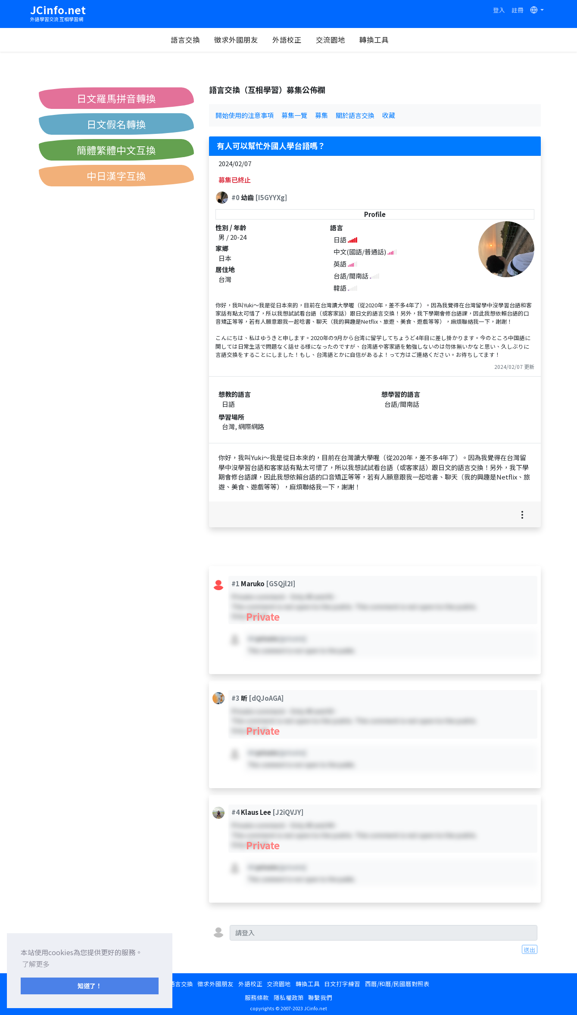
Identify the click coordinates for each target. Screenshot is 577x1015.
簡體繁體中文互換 (116, 150)
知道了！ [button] (90, 985)
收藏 (388, 115)
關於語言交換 (355, 115)
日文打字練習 (342, 983)
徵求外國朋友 (244, 39)
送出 (530, 949)
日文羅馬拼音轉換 (116, 98)
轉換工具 (382, 39)
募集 (321, 115)
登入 (499, 10)
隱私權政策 (289, 997)
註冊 (518, 10)
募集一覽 (294, 115)
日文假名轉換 (116, 124)
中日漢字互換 (116, 176)
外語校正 (295, 39)
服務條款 (257, 997)
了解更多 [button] (36, 964)
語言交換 (193, 39)
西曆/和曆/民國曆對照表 (397, 983)
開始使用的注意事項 (244, 115)
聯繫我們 (320, 997)
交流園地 (338, 39)
